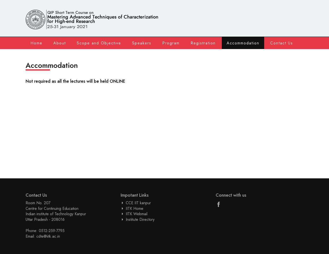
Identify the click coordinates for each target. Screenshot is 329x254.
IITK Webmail (136, 214)
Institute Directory (140, 219)
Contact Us (281, 43)
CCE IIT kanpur (138, 203)
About (59, 43)
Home (36, 43)
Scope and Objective (99, 43)
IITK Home (134, 208)
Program (171, 43)
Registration (203, 43)
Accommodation (243, 43)
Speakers (141, 43)
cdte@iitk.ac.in (48, 236)
